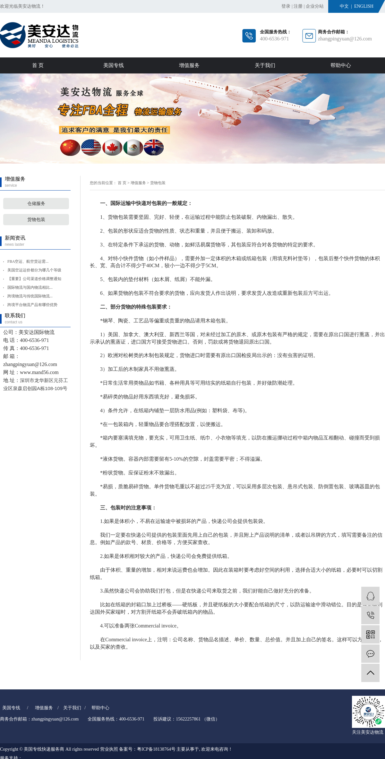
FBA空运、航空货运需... (27, 261)
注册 (298, 6)
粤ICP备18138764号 (156, 749)
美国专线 (113, 65)
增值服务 (189, 65)
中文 (344, 6)
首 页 (38, 65)
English (363, 6)
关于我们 (265, 65)
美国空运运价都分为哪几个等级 (34, 270)
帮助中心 (340, 65)
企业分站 (315, 6)
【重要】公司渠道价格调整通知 (34, 279)
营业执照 (109, 749)
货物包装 (36, 219)
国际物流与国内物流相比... (30, 287)
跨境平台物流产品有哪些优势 (32, 305)
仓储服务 (36, 203)
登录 (285, 6)
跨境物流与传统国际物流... (30, 296)
